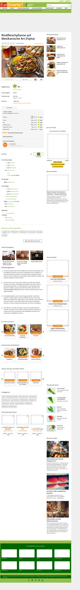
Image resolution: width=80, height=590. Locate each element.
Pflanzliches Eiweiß (22, 359)
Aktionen (59, 8)
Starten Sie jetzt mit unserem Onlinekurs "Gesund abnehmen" (58, 184)
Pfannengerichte (23, 396)
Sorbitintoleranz (20, 403)
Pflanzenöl (10, 204)
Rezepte (12, 8)
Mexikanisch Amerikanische (9, 406)
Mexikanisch (33, 400)
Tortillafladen (11, 220)
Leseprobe (49, 160)
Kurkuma (9, 217)
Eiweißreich (9, 359)
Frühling (4, 8)
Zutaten (4, 154)
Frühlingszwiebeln (12, 196)
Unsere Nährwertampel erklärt (15, 132)
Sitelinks (14, 576)
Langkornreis (11, 182)
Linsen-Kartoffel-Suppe (37, 429)
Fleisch (12, 403)
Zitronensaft (10, 170)
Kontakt (19, 576)
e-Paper (67, 160)
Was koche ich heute (9, 382)
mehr (41, 117)
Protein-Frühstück (35, 359)
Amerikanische (6, 400)
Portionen (38, 156)
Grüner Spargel (61, 388)
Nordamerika (33, 396)
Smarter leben (49, 8)
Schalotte (13, 168)
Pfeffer (9, 175)
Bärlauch (59, 407)
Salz (8, 173)
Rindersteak (10, 201)
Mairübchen (60, 425)
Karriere (9, 576)
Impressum (26, 576)
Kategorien (5, 577)
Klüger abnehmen (37, 8)
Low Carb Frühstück (10, 335)
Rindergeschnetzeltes (12, 396)
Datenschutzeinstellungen (42, 576)
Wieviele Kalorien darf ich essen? (22, 103)
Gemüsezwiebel (11, 199)
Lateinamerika (15, 400)
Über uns (5, 576)
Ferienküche (5, 403)
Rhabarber (59, 416)
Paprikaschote (14, 189)
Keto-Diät (35, 335)
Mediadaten (64, 576)
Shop (66, 8)
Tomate (12, 165)
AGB (22, 576)
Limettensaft (10, 206)
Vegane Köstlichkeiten (58, 328)
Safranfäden (10, 213)
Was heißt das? (17, 89)
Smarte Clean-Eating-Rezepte (58, 304)
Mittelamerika (24, 400)
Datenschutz (32, 576)
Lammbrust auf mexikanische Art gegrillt (61, 56)
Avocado (12, 163)
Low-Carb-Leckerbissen (57, 279)
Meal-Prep (35, 382)
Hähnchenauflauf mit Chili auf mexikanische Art (62, 72)
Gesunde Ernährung (23, 8)
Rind (3, 396)
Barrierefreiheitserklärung (55, 576)
